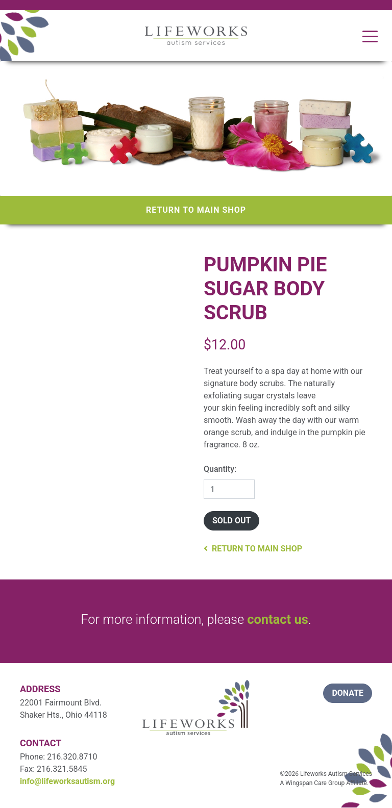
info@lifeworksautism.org (67, 781)
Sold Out (231, 520)
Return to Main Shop (196, 210)
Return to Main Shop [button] (253, 548)
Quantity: (220, 469)
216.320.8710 (72, 757)
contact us (277, 619)
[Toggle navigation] (370, 35)
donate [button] (347, 693)
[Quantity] (229, 489)
